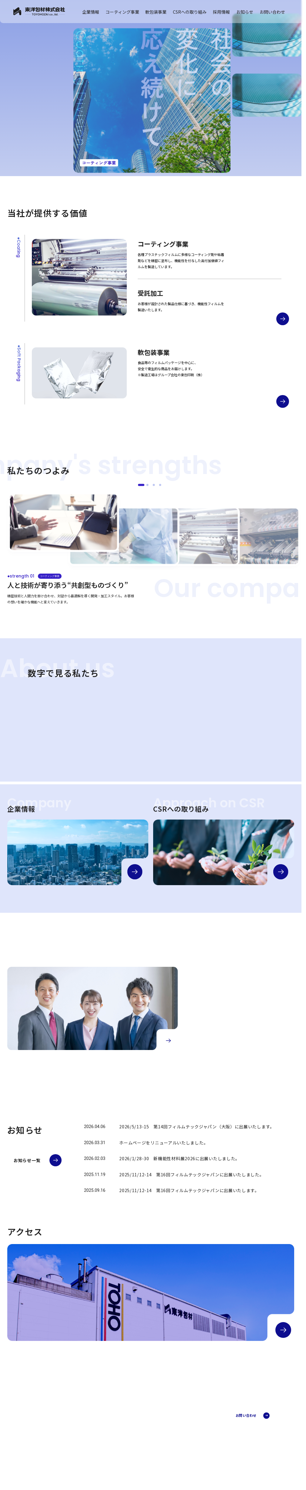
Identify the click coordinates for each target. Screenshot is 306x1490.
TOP (137, 1412)
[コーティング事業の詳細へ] (282, 318)
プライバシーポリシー (41, 1454)
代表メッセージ (148, 1432)
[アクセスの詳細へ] (283, 1330)
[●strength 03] (154, 485)
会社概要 (144, 1427)
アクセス (144, 1448)
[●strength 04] (160, 485)
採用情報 (221, 12)
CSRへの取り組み (190, 12)
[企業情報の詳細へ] (134, 871)
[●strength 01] (141, 485)
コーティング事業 (122, 12)
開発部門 (193, 1434)
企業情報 (90, 12)
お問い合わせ (272, 12)
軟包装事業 (155, 12)
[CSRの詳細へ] (280, 871)
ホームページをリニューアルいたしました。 (163, 1143)
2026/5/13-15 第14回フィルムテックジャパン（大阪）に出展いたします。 (196, 1126)
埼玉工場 (193, 1460)
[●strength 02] (147, 485)
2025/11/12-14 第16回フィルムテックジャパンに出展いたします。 (189, 1190)
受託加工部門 (196, 1429)
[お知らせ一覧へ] (37, 1160)
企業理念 (144, 1438)
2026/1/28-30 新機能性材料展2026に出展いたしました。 (179, 1158)
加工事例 (193, 1424)
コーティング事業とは (202, 1418)
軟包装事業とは (197, 1455)
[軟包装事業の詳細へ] (282, 401)
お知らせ (244, 12)
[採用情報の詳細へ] (168, 1040)
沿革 (141, 1443)
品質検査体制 (196, 1465)
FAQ (190, 1440)
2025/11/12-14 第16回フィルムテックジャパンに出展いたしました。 (191, 1174)
